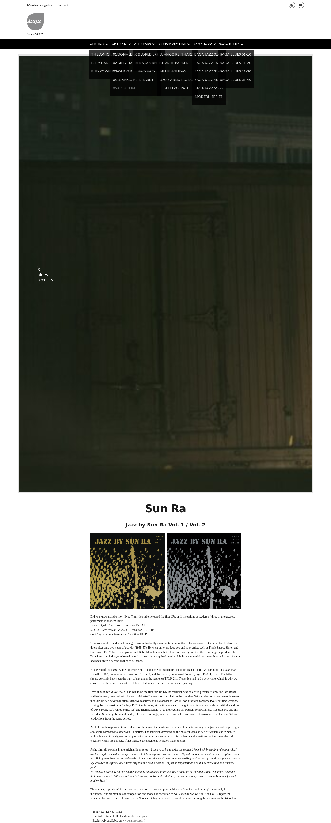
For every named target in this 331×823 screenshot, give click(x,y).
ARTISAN (119, 44)
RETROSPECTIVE (172, 44)
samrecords (136, 820)
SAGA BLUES (229, 44)
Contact (62, 5)
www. (125, 820)
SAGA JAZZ (203, 44)
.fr (144, 820)
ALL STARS (142, 44)
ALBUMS (97, 44)
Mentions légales (39, 5)
